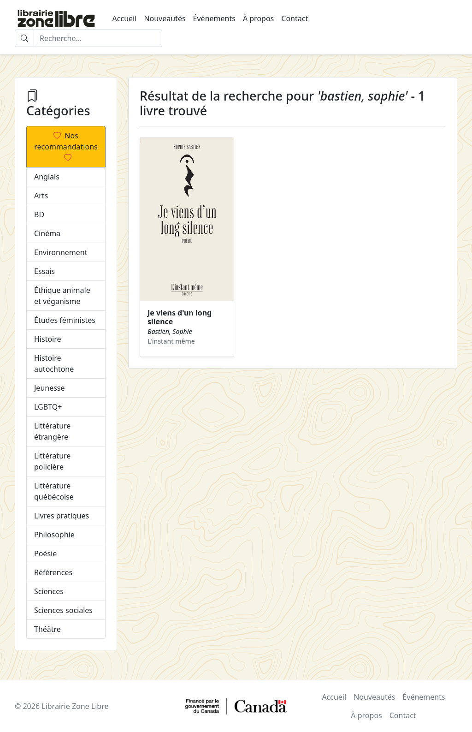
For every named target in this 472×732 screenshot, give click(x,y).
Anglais (46, 177)
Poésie (45, 553)
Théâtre (47, 629)
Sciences (49, 591)
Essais (44, 271)
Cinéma (47, 233)
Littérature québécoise (54, 491)
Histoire (47, 339)
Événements (214, 18)
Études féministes (64, 320)
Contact (294, 18)
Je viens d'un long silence (180, 317)
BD (39, 214)
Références (53, 572)
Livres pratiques (61, 516)
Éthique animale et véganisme (62, 295)
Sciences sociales (63, 610)
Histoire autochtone (54, 363)
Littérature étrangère (52, 431)
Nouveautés (164, 18)
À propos (258, 18)
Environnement (60, 252)
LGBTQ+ (48, 407)
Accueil (124, 18)
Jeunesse (49, 388)
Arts (41, 195)
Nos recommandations (65, 147)
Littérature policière (52, 461)
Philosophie (54, 535)
